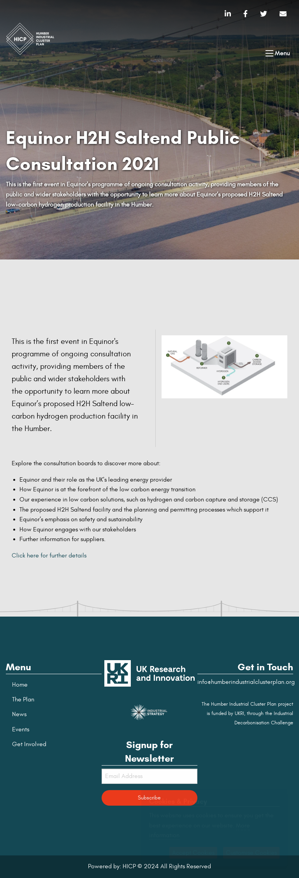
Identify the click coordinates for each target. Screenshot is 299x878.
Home (20, 684)
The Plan (23, 699)
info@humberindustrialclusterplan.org (246, 681)
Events (20, 729)
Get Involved (29, 744)
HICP (129, 866)
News (19, 714)
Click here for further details (49, 555)
